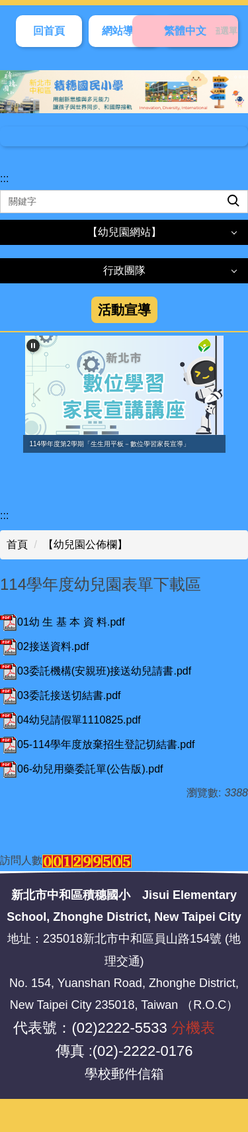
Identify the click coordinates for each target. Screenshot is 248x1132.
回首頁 (49, 30)
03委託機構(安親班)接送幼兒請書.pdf (95, 671)
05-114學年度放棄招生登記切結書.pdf (97, 744)
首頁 (17, 544)
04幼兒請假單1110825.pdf (70, 720)
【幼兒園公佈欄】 (85, 544)
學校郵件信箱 (124, 1073)
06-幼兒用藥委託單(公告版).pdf (81, 769)
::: (4, 178)
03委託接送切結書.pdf (60, 695)
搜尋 (222, 190)
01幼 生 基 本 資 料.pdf (62, 622)
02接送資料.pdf (44, 646)
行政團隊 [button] (124, 270)
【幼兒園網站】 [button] (124, 232)
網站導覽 (123, 30)
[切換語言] (185, 31)
